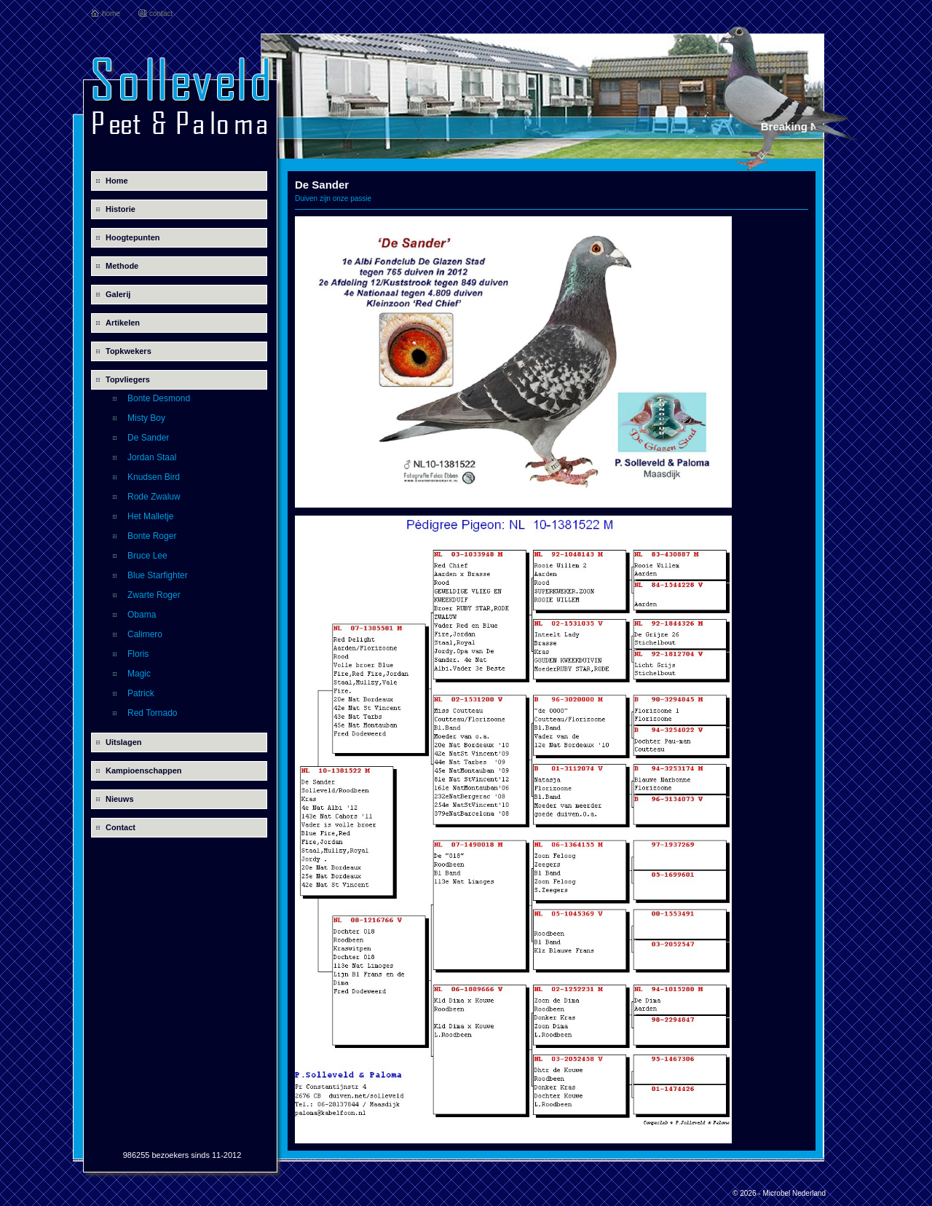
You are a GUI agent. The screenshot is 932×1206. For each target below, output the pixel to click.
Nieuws (120, 799)
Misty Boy (146, 418)
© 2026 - (747, 1193)
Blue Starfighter (157, 575)
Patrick (140, 693)
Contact (120, 827)
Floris (138, 654)
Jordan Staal (151, 457)
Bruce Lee (147, 556)
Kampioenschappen (144, 770)
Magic (139, 674)
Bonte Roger (151, 536)
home (111, 13)
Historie (120, 209)
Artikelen (123, 322)
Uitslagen (124, 742)
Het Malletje (150, 516)
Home (117, 180)
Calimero (144, 634)
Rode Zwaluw (154, 497)
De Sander (148, 438)
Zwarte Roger (154, 595)
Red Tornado (152, 713)
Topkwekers (128, 351)
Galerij (118, 294)
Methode (122, 265)
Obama (141, 615)
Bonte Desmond (158, 398)
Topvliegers (128, 379)
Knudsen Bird (153, 477)
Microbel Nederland (794, 1193)
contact (161, 13)
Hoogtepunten (133, 237)
